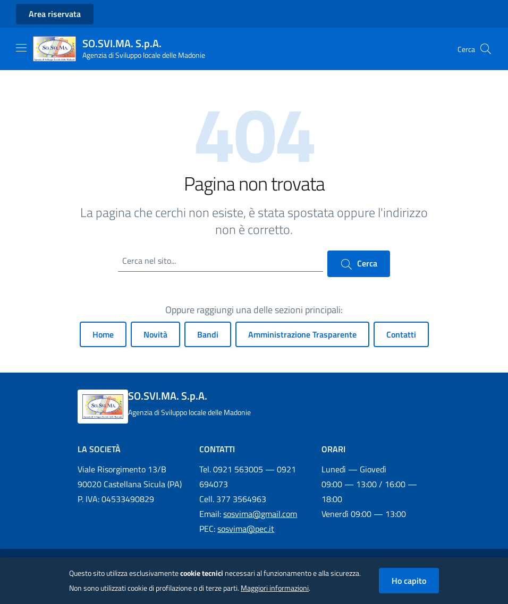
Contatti (401, 334)
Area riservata (55, 13)
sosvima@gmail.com (260, 513)
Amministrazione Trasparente (302, 334)
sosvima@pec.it (245, 528)
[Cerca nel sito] (485, 48)
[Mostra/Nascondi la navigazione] (21, 47)
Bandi (207, 334)
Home (103, 334)
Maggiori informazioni (275, 588)
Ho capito (409, 580)
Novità (155, 334)
